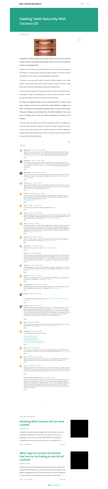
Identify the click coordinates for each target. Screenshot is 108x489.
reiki (64, 360)
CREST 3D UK (45, 258)
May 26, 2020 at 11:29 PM (36, 237)
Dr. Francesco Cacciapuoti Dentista (48, 325)
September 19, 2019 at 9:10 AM (37, 193)
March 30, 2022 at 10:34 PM (34, 365)
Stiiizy (54, 207)
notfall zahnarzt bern (29, 200)
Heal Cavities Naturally (30, 4)
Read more (62, 444)
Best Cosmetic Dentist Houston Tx (40, 165)
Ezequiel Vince (27, 160)
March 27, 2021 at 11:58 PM (40, 284)
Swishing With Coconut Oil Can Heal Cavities (42, 423)
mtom (25, 365)
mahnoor (26, 275)
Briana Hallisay (27, 172)
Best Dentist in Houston (30, 336)
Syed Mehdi (26, 331)
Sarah (25, 223)
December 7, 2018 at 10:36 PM (38, 150)
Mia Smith (26, 183)
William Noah (27, 150)
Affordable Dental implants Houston (33, 341)
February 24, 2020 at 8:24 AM (35, 213)
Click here (48, 188)
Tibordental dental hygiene (49, 248)
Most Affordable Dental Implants (32, 155)
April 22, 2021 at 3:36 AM (33, 322)
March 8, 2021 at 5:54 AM (35, 275)
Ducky (25, 356)
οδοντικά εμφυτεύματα (65, 351)
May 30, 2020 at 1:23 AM (37, 246)
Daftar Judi (26, 237)
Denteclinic (26, 293)
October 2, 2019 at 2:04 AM (34, 205)
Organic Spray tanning (49, 240)
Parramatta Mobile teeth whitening (32, 377)
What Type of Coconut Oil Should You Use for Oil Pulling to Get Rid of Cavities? (42, 456)
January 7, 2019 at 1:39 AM (38, 160)
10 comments (27, 444)
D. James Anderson (28, 284)
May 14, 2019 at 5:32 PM (35, 183)
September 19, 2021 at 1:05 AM (35, 356)
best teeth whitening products (53, 218)
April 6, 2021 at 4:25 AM (35, 305)
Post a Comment (28, 479)
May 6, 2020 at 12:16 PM (33, 223)
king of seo (26, 193)
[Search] (82, 4)
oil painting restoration (45, 279)
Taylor (25, 213)
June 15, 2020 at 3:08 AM (35, 253)
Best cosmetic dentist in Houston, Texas (34, 342)
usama (25, 347)
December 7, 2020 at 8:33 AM (36, 265)
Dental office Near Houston (31, 337)
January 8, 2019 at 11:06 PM (38, 172)
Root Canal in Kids (55, 309)
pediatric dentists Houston (31, 339)
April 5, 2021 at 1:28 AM (35, 293)
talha (25, 322)
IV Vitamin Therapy (37, 231)
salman (25, 205)
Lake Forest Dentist (56, 288)
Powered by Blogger (54, 485)
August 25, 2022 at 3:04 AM (48, 377)
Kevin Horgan (27, 246)
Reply (25, 157)
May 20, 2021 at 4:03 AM (36, 331)
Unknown (26, 265)
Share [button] (79, 40)
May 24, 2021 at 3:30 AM (34, 347)
